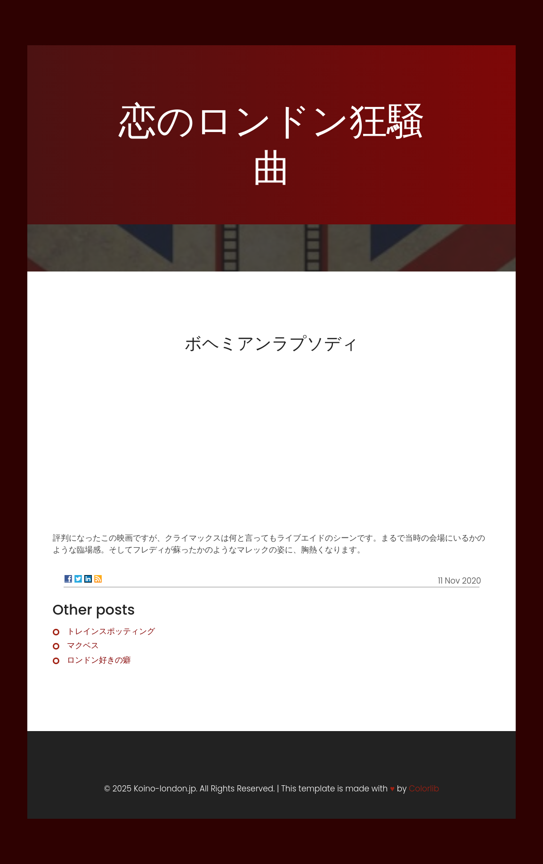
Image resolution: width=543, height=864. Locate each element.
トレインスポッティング (111, 631)
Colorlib (424, 788)
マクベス (83, 645)
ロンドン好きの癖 (99, 660)
